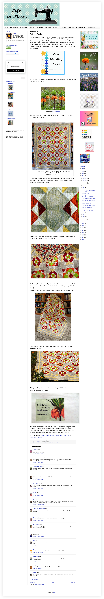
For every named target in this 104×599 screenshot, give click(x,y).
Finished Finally (85, 193)
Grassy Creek (35, 442)
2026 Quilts (32, 27)
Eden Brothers (56, 111)
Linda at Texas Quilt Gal (38, 457)
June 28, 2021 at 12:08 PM (38, 513)
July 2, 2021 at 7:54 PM (37, 561)
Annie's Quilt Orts (11, 92)
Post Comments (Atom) (39, 584)
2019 (83, 223)
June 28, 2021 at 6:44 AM (38, 471)
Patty (34, 540)
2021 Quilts (71, 27)
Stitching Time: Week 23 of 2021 (88, 205)
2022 (83, 175)
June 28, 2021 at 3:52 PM (38, 529)
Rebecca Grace (36, 524)
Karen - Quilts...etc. (37, 475)
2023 (83, 173)
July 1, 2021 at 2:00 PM (37, 545)
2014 (83, 232)
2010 (83, 239)
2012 (83, 235)
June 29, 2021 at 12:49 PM (38, 536)
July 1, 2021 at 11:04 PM (38, 552)
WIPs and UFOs (14, 27)
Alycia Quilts (10, 83)
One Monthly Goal (55, 442)
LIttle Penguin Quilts (37, 466)
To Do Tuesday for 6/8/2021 (87, 202)
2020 (83, 222)
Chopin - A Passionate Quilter (39, 533)
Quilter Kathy (36, 517)
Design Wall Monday (36, 437)
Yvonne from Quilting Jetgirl (39, 508)
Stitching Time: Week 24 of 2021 (88, 200)
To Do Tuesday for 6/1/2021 (87, 210)
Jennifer (35, 572)
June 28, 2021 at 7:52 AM (38, 488)
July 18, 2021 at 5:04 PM (38, 577)
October (84, 182)
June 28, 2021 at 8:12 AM (38, 495)
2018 (83, 225)
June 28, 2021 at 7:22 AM (38, 479)
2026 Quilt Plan (23, 27)
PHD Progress (85, 209)
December (85, 178)
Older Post (73, 582)
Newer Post (32, 582)
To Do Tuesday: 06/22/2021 (87, 196)
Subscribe (15, 70)
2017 (83, 227)
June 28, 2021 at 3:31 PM (38, 520)
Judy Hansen (36, 556)
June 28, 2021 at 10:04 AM (38, 504)
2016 (83, 229)
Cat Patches (10, 109)
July (84, 187)
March (84, 216)
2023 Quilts (55, 27)
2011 (83, 237)
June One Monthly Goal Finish (50, 435)
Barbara (34, 492)
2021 (83, 177)
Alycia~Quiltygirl (36, 483)
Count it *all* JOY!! (11, 118)
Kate (15, 33)
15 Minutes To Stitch (81, 27)
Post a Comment (35, 579)
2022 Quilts (63, 27)
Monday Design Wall (42, 442)
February (84, 218)
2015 (83, 230)
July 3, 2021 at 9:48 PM (37, 568)
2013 (83, 234)
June (84, 189)
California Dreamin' (12, 101)
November (85, 180)
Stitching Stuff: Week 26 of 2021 (88, 195)
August (84, 185)
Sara (34, 499)
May (84, 212)
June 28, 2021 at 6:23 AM (38, 462)
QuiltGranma (35, 549)
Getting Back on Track (86, 203)
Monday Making (64, 435)
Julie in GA (35, 449)
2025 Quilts (40, 27)
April (84, 214)
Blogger (54, 592)
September (85, 183)
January (84, 219)
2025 (83, 170)
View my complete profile (11, 41)
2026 (83, 168)
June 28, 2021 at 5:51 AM (38, 453)
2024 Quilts (48, 27)
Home (6, 27)
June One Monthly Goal (87, 207)
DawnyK (35, 565)
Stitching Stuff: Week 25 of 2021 (88, 198)
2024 (83, 171)
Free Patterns (91, 27)
